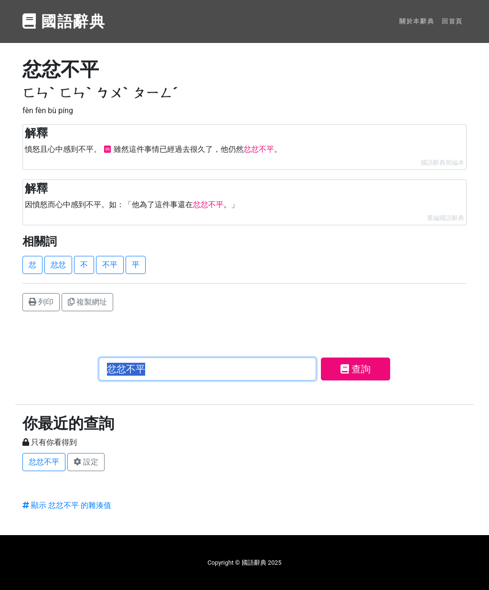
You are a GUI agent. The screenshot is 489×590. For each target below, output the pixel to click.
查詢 (355, 369)
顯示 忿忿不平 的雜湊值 (66, 505)
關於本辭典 (416, 21)
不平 (109, 264)
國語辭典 (64, 21)
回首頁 (452, 21)
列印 (41, 301)
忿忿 (58, 264)
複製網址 (87, 301)
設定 (86, 461)
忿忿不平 (44, 461)
